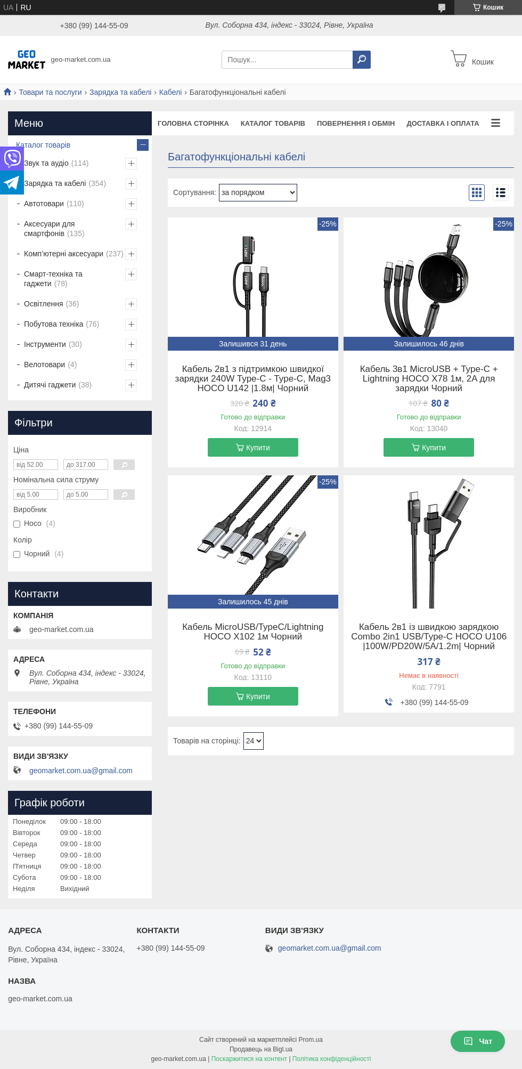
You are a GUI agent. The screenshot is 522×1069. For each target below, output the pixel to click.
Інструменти (45, 344)
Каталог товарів (273, 123)
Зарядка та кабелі (120, 92)
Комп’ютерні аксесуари (63, 253)
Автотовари (44, 203)
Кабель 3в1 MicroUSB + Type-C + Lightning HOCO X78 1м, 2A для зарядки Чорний (429, 379)
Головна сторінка (193, 123)
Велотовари (44, 364)
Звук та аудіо (46, 163)
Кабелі (170, 92)
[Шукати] (362, 60)
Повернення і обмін (356, 123)
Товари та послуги (50, 92)
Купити (258, 447)
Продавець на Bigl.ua (261, 1049)
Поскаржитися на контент (249, 1059)
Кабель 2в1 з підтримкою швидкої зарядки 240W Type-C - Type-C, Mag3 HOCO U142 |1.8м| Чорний (253, 379)
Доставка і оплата (442, 123)
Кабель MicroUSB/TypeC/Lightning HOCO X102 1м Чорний (252, 632)
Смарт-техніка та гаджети (53, 279)
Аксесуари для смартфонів (49, 229)
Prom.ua (311, 1039)
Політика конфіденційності (331, 1059)
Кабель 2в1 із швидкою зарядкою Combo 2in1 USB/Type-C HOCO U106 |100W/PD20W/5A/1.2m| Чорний (429, 636)
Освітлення (43, 303)
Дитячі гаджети (50, 384)
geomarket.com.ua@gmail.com (81, 770)
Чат (477, 1041)
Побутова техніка (53, 324)
